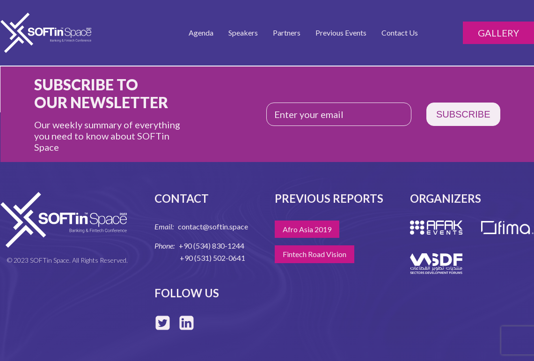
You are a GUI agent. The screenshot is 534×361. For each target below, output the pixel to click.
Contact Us (399, 32)
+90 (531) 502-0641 (212, 257)
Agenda (201, 32)
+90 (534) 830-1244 (211, 245)
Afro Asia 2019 (307, 229)
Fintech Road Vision (314, 254)
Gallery (498, 32)
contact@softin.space (213, 226)
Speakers (243, 32)
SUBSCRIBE (463, 114)
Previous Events (340, 32)
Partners (286, 32)
